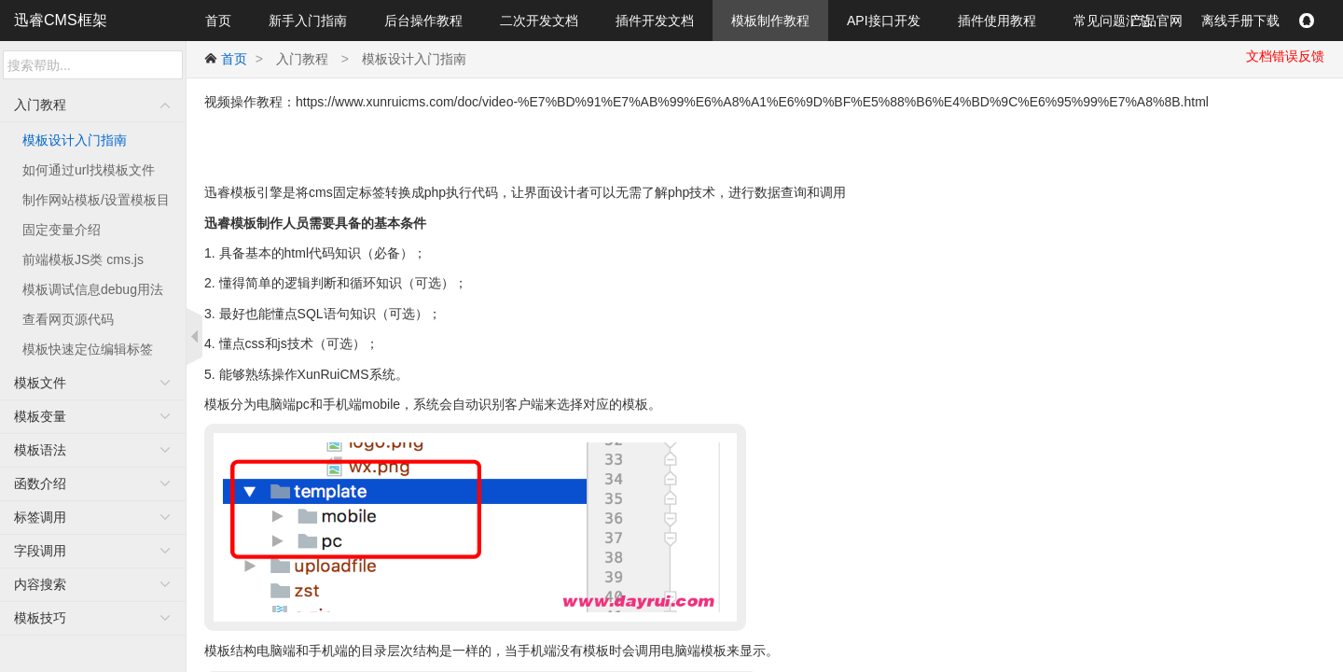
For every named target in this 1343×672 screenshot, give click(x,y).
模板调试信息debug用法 (92, 289)
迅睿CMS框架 (60, 20)
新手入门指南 (308, 20)
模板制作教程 (770, 20)
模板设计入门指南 (74, 140)
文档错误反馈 (1285, 56)
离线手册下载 (1240, 20)
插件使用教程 (997, 20)
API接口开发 (884, 20)
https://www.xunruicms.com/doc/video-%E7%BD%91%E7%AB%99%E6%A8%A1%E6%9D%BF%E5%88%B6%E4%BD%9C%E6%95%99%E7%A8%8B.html (752, 101)
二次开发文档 (539, 20)
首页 (218, 20)
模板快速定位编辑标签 (87, 349)
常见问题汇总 (1112, 20)
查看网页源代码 (68, 319)
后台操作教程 (423, 20)
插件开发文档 (655, 20)
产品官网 (1156, 20)
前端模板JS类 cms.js (83, 259)
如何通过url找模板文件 (88, 169)
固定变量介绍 (61, 229)
